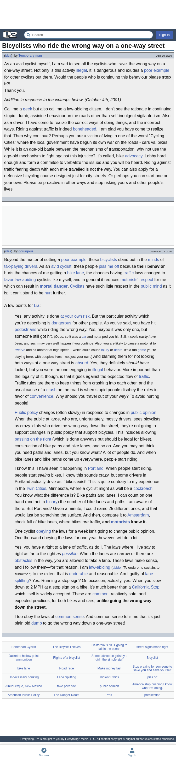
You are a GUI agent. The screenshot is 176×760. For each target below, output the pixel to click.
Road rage (66, 668)
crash (51, 390)
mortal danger (54, 286)
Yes (109, 695)
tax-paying (14, 266)
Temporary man (30, 55)
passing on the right (33, 439)
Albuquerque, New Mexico (23, 686)
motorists (120, 522)
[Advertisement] (88, 14)
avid (55, 266)
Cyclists (77, 286)
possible (69, 553)
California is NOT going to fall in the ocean (109, 647)
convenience (41, 396)
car (84, 337)
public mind (151, 286)
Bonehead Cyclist (24, 647)
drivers (31, 266)
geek (27, 109)
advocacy (133, 156)
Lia (36, 305)
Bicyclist (152, 658)
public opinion (143, 412)
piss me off (109, 266)
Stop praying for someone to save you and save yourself (152, 668)
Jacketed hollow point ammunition (24, 657)
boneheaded (84, 129)
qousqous (26, 251)
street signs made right (152, 647)
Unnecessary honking (24, 677)
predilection (152, 695)
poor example (156, 70)
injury (105, 350)
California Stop (146, 587)
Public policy (26, 412)
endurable (78, 574)
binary (52, 502)
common (101, 594)
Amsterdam (138, 515)
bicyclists (108, 259)
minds (153, 259)
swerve (20, 350)
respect (146, 279)
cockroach (142, 488)
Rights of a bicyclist (66, 658)
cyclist (65, 266)
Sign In (164, 35)
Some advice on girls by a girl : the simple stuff (109, 657)
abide (116, 567)
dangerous (61, 323)
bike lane (75, 273)
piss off (152, 677)
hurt (48, 293)
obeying (43, 531)
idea (8, 55)
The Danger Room (67, 695)
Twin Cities (36, 488)
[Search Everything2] (88, 35)
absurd (81, 363)
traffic (128, 273)
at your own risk (75, 316)
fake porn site (66, 686)
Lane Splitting (66, 677)
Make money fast (109, 668)
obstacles (23, 560)
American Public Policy (23, 695)
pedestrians (25, 329)
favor (9, 279)
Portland (96, 468)
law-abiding (25, 279)
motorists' (129, 279)
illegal (81, 70)
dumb (36, 623)
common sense (69, 616)
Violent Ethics (109, 677)
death (118, 350)
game (142, 350)
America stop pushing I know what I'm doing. (152, 686)
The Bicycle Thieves (67, 647)
